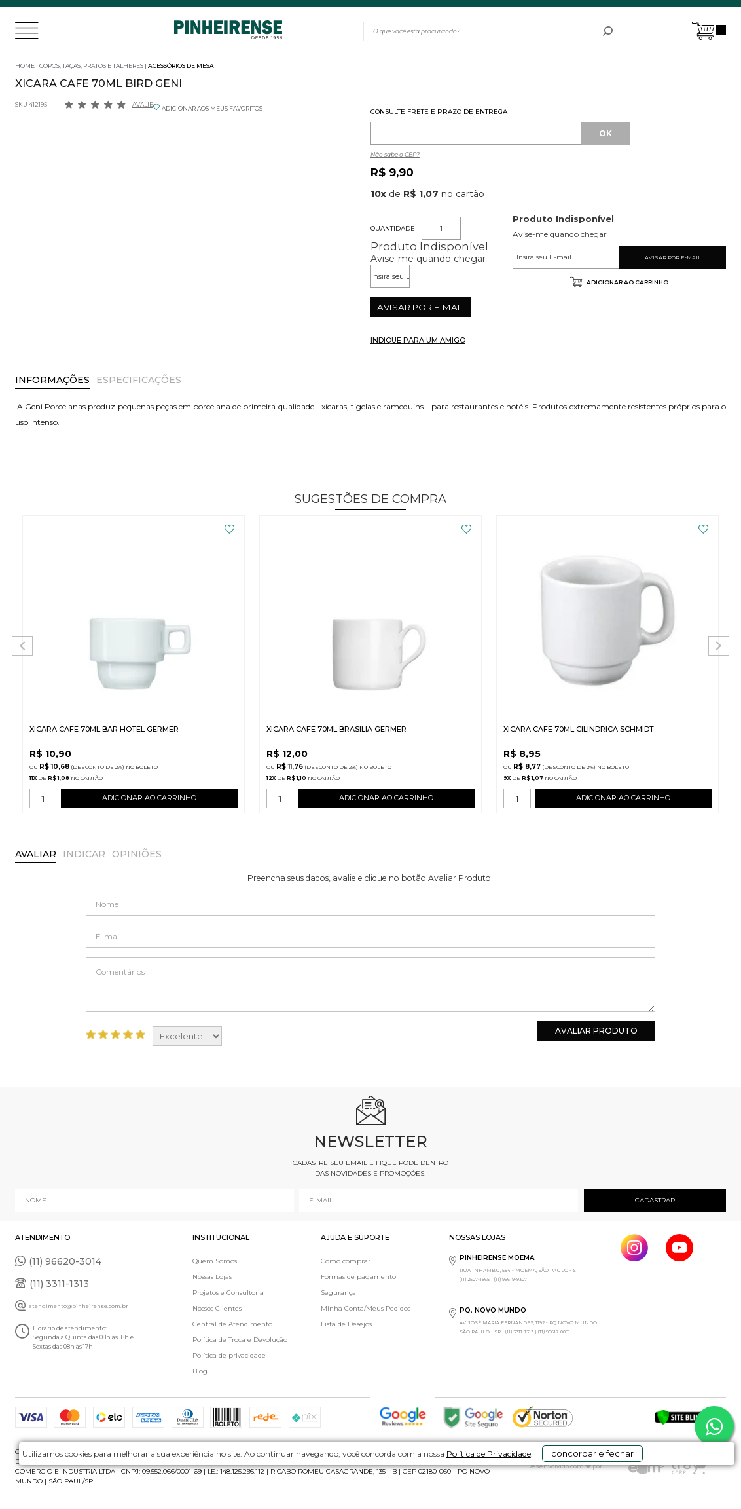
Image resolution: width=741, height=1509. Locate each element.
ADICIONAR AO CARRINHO (149, 800)
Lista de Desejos (346, 1324)
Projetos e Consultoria (228, 1292)
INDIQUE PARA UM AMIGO (417, 340)
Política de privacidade (229, 1355)
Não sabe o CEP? (395, 154)
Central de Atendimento (232, 1324)
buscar (607, 31)
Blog (200, 1371)
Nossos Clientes (217, 1308)
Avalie (142, 104)
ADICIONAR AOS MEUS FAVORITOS (212, 108)
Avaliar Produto (596, 1030)
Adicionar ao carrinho (626, 282)
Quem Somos (214, 1261)
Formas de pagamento (358, 1277)
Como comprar (345, 1261)
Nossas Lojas (212, 1277)
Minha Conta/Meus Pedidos (365, 1308)
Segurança (338, 1292)
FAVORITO (229, 529)
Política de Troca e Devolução (239, 1339)
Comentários (370, 984)
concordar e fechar (591, 1485)
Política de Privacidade (454, 1490)
